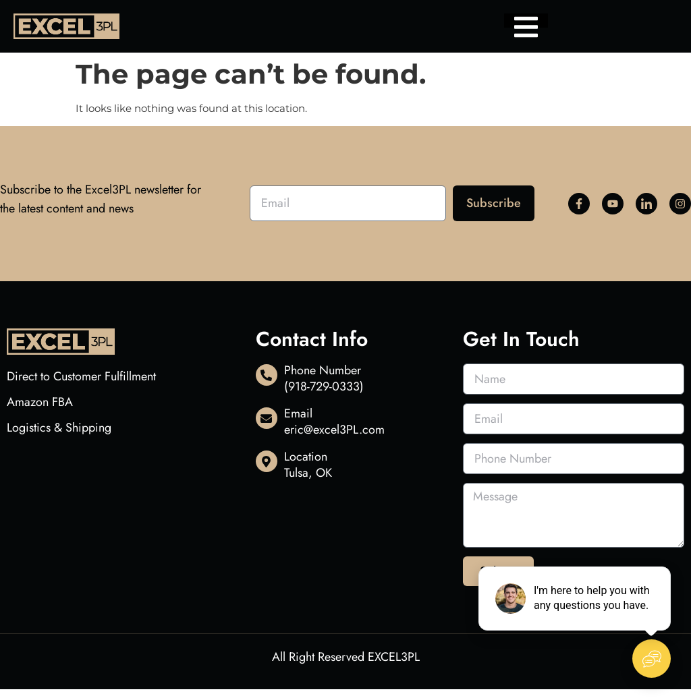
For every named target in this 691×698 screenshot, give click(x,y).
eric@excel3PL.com (334, 429)
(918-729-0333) (324, 386)
